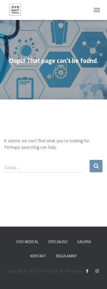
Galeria (84, 242)
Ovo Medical (27, 242)
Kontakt (38, 256)
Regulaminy (66, 256)
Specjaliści (58, 242)
